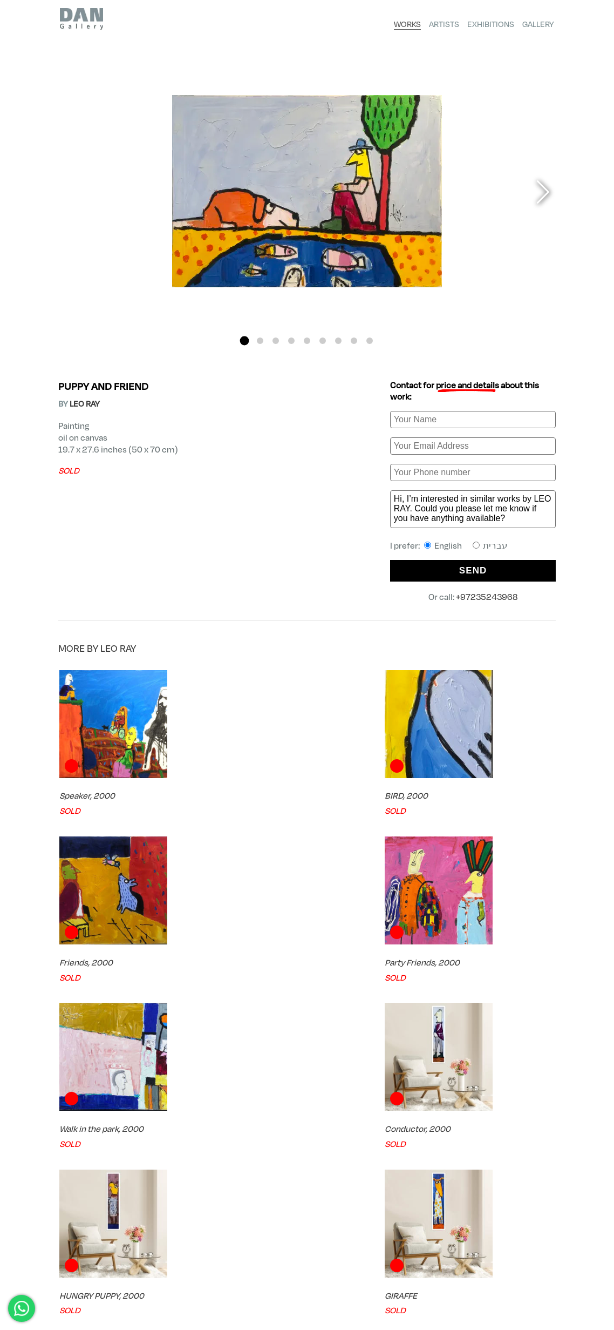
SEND (473, 570)
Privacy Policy (534, 1277)
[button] (244, 340)
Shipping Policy (533, 1286)
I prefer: (449, 545)
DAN (65, 1241)
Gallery (538, 23)
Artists (444, 23)
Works (407, 23)
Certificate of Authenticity (233, 1190)
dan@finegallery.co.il (99, 1304)
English (443, 545)
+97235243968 (487, 596)
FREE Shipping (102, 1190)
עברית (490, 545)
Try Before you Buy (373, 1190)
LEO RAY (85, 403)
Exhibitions (490, 23)
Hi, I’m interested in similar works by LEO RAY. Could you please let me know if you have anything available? (473, 509)
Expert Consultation (500, 1190)
